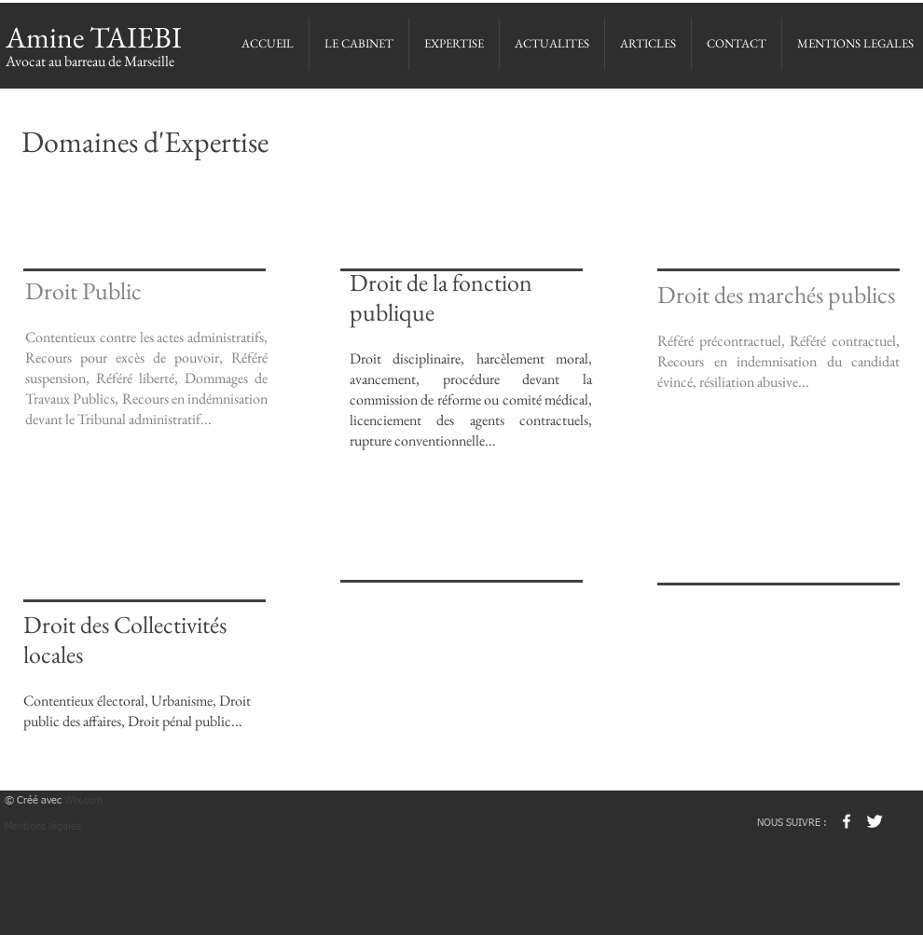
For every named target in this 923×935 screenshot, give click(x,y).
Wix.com (83, 800)
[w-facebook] (846, 821)
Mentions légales (43, 826)
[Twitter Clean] (874, 821)
